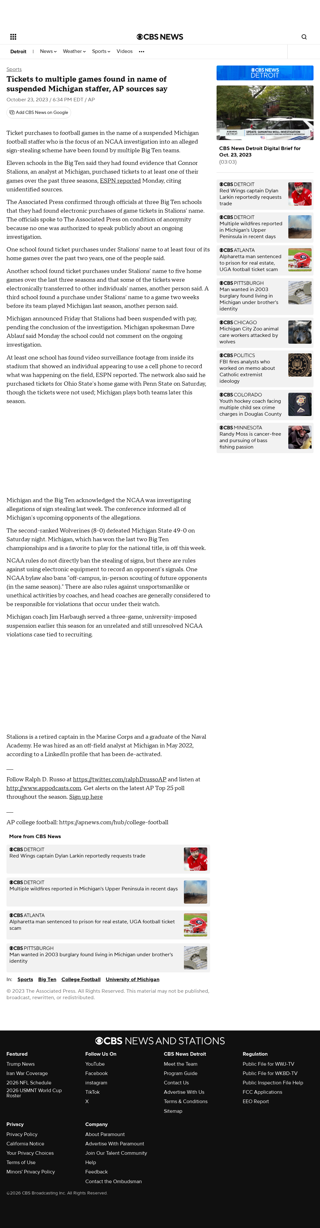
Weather (74, 51)
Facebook (96, 1073)
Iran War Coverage (27, 1073)
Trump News (20, 1064)
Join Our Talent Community (116, 1153)
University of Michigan (132, 979)
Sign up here (86, 797)
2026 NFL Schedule (28, 1082)
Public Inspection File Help (273, 1082)
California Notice (25, 1143)
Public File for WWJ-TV (268, 1064)
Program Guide (180, 1073)
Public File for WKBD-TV (270, 1073)
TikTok (92, 1092)
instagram (96, 1082)
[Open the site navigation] (60, 37)
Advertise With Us (184, 1092)
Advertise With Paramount (114, 1143)
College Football (81, 979)
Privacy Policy (21, 1134)
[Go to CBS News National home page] (160, 37)
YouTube (95, 1064)
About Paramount (105, 1134)
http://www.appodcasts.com (43, 788)
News (48, 51)
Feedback (96, 1171)
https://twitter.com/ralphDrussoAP (119, 779)
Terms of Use (21, 1162)
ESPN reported (120, 181)
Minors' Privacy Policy (30, 1171)
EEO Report (256, 1101)
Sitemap (173, 1111)
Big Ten (47, 979)
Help (90, 1162)
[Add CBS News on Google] (38, 112)
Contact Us (176, 1082)
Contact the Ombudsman (113, 1181)
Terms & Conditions (186, 1101)
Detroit (18, 51)
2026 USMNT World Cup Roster (34, 1093)
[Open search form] (304, 36)
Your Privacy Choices (30, 1153)
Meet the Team (180, 1064)
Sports (101, 51)
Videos (125, 51)
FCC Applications (262, 1092)
